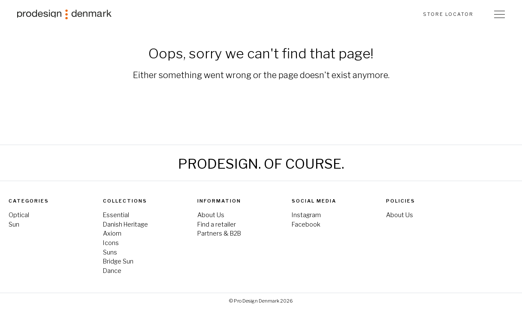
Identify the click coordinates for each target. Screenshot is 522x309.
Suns (110, 252)
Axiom (112, 233)
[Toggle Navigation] (499, 14)
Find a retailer (216, 224)
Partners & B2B (219, 233)
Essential (116, 215)
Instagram (306, 215)
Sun (14, 224)
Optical (19, 215)
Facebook (306, 224)
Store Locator (448, 14)
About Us (210, 215)
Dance (112, 271)
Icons (111, 243)
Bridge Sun (118, 261)
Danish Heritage (125, 224)
